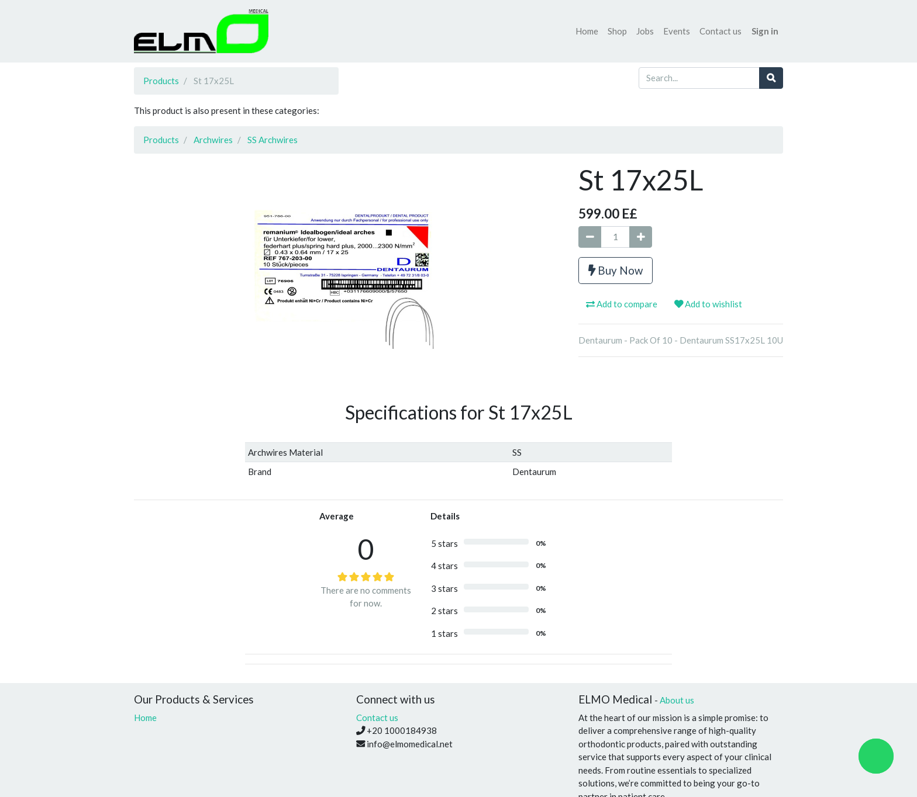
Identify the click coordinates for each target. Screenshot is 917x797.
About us (677, 700)
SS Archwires (272, 139)
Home (145, 717)
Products (161, 80)
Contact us (377, 717)
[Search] (771, 78)
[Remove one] (589, 237)
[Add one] (640, 237)
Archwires (213, 139)
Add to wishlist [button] (708, 304)
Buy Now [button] (615, 270)
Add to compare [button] (621, 304)
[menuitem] (587, 31)
